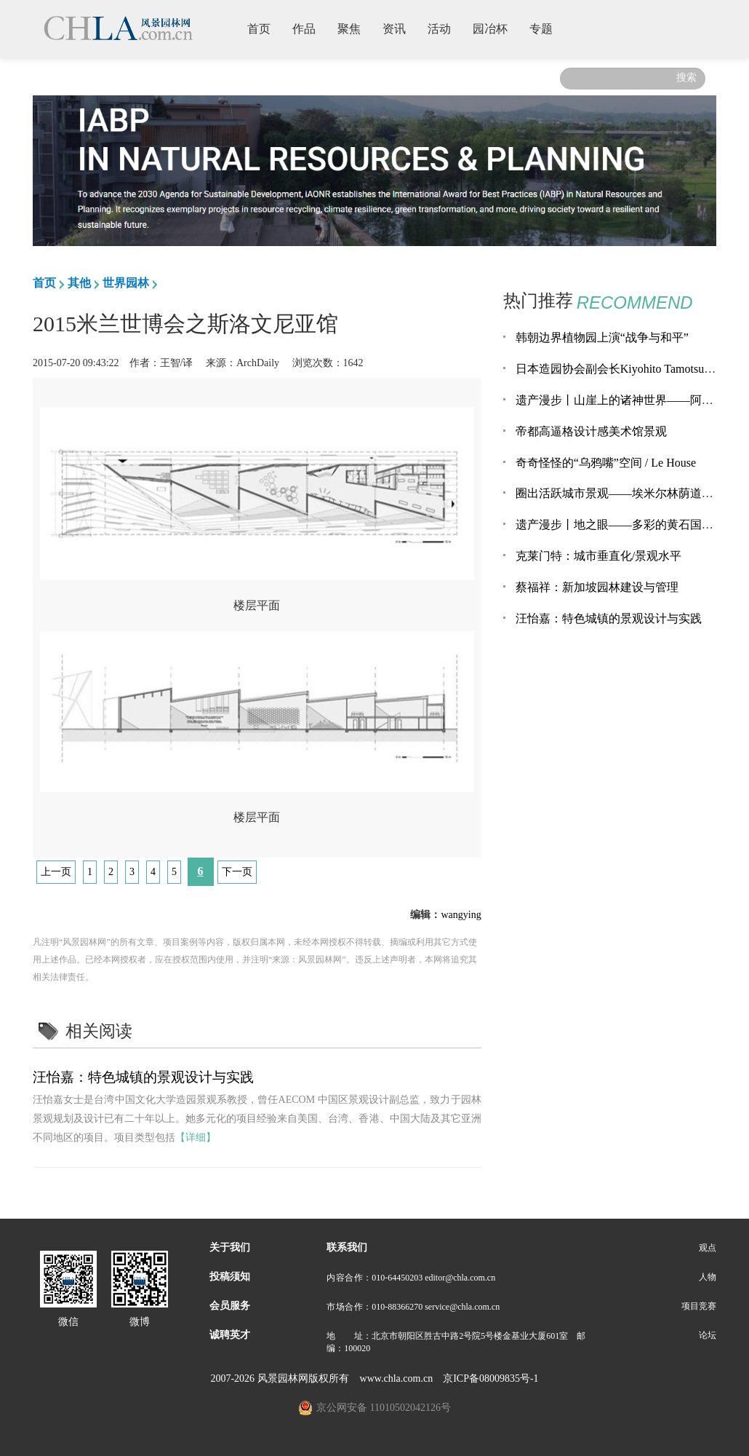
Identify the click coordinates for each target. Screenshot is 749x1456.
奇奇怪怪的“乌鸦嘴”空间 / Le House (606, 462)
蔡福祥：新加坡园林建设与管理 (597, 587)
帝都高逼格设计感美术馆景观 (591, 431)
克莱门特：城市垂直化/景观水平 (598, 556)
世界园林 (126, 283)
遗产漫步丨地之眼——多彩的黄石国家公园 (626, 524)
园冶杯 (495, 28)
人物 (707, 1277)
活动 (445, 28)
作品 (309, 28)
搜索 (686, 77)
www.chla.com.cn (396, 1378)
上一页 (56, 871)
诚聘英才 (229, 1334)
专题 (546, 28)
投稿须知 (229, 1276)
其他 (79, 283)
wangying (461, 914)
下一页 (237, 871)
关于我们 (229, 1247)
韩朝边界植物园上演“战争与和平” (602, 337)
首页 (264, 28)
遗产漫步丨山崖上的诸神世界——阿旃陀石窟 (632, 400)
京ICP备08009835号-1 (490, 1378)
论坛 (707, 1335)
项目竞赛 (698, 1306)
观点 (707, 1248)
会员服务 (229, 1305)
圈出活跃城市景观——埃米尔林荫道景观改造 (632, 493)
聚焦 (354, 28)
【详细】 (195, 1137)
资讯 (399, 28)
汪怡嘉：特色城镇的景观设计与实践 (143, 1077)
